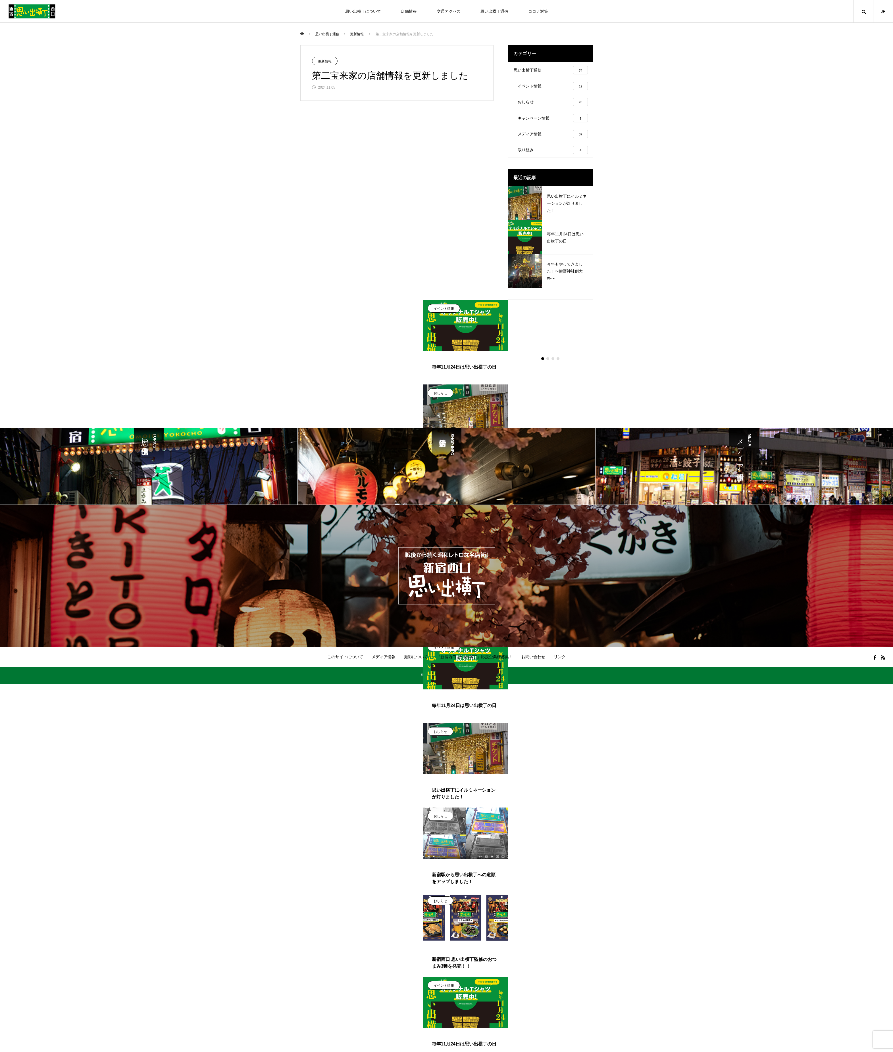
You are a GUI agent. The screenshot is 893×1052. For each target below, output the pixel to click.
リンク (560, 663)
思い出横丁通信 (494, 11)
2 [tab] (548, 365)
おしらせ (440, 400)
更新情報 (325, 61)
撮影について (416, 663)
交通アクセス (449, 11)
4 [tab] (558, 365)
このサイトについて (345, 663)
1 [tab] (543, 365)
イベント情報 (444, 315)
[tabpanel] (465, 433)
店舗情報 (409, 11)
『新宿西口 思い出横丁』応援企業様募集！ (474, 663)
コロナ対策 (538, 11)
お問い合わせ (533, 663)
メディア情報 (383, 663)
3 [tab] (553, 365)
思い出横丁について (363, 11)
